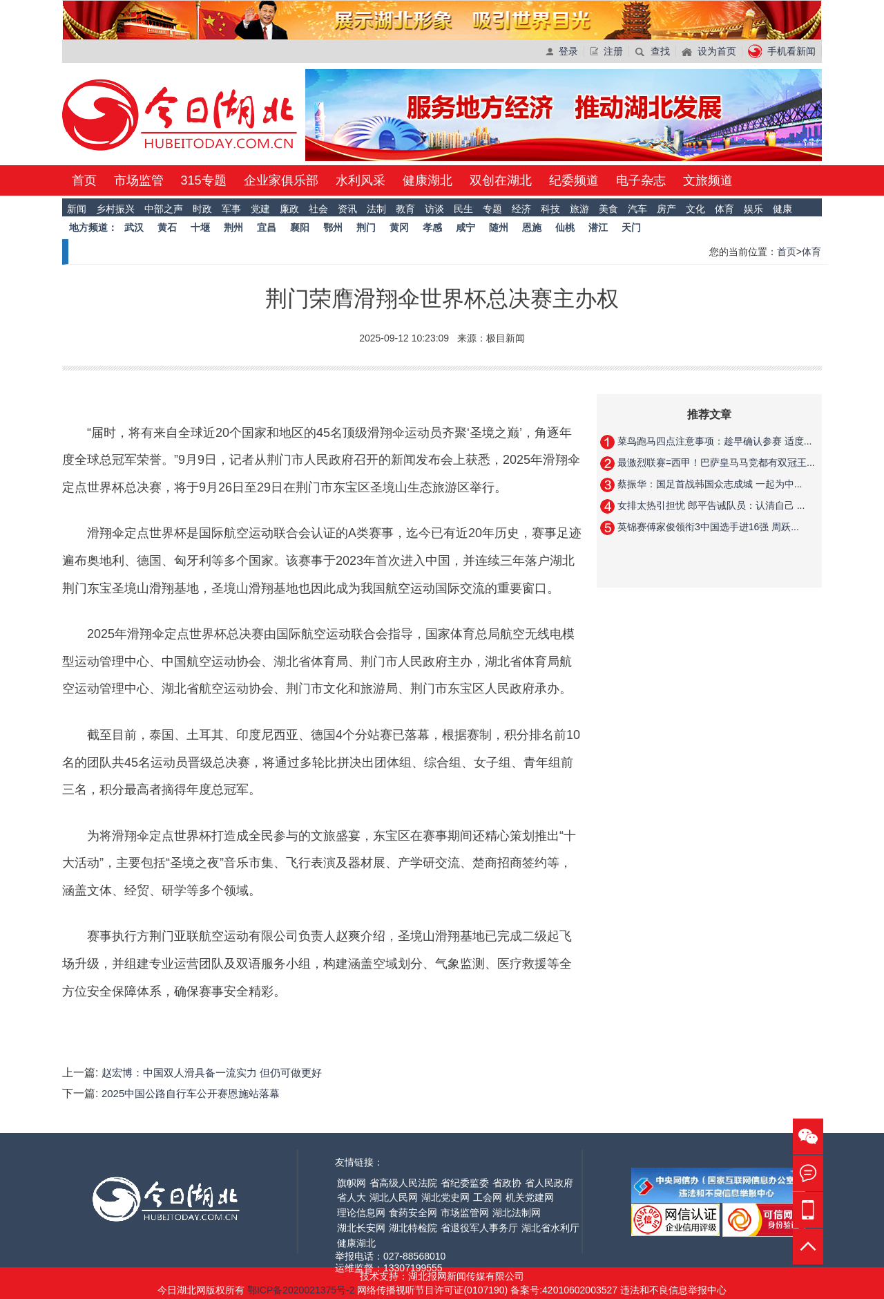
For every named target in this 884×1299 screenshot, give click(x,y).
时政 (202, 208)
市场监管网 (465, 1212)
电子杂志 (641, 180)
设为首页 (709, 51)
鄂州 (333, 227)
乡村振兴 (115, 208)
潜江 (598, 227)
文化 (695, 208)
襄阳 (299, 227)
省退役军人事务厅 (479, 1227)
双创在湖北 (501, 180)
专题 (492, 208)
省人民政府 (549, 1182)
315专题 (204, 180)
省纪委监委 (465, 1182)
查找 (652, 51)
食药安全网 (413, 1212)
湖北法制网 (516, 1212)
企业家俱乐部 (281, 180)
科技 (550, 208)
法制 (376, 208)
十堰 (200, 227)
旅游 (579, 208)
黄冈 (399, 227)
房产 (666, 208)
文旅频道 (708, 180)
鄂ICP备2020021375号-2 (302, 1290)
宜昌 (266, 227)
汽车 (637, 208)
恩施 (531, 227)
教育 (405, 208)
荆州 (233, 227)
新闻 (76, 208)
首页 (84, 180)
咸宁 (465, 227)
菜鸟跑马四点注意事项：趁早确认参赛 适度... (713, 441)
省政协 (506, 1182)
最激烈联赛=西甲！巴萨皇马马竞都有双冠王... (715, 462)
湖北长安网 (361, 1227)
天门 (631, 227)
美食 (608, 208)
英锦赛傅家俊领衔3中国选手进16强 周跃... (707, 526)
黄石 (167, 227)
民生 (463, 208)
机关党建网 (530, 1197)
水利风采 (360, 180)
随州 (498, 227)
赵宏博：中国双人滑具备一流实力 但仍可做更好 (212, 1072)
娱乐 (753, 208)
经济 (521, 208)
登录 (561, 51)
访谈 (434, 208)
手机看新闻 (782, 51)
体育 (724, 208)
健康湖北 (427, 180)
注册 (606, 51)
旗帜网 (351, 1182)
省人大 (351, 1197)
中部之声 (163, 208)
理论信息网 (361, 1212)
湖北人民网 (393, 1197)
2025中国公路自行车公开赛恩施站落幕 (191, 1093)
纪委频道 (574, 180)
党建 (260, 208)
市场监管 (139, 180)
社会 (318, 208)
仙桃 (565, 227)
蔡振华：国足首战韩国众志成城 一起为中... (708, 483)
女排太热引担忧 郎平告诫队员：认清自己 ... (710, 505)
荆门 (366, 227)
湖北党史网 (445, 1197)
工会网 (487, 1197)
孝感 (432, 227)
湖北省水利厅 (550, 1227)
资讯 (347, 208)
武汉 (134, 227)
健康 (782, 208)
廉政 (289, 208)
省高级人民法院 (403, 1182)
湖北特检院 (413, 1227)
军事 (231, 208)
